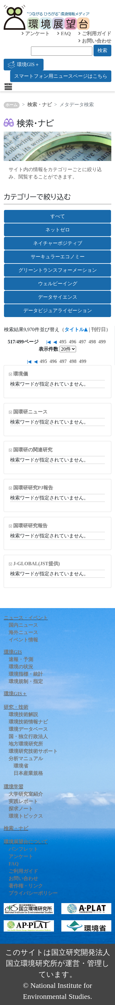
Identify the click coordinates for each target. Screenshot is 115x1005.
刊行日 (98, 329)
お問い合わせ (94, 40)
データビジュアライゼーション (57, 310)
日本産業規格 (28, 773)
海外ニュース (23, 632)
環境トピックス (26, 816)
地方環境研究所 (26, 743)
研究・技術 (16, 707)
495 (63, 341)
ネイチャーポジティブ (57, 243)
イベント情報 (23, 639)
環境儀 (20, 373)
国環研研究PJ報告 (33, 487)
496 (72, 341)
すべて (57, 216)
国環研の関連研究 (32, 449)
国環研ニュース (30, 411)
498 (92, 341)
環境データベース (28, 729)
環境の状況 (21, 666)
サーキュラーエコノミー (58, 256)
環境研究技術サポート (33, 751)
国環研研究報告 (30, 525)
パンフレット (23, 849)
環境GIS (13, 652)
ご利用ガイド (94, 33)
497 (82, 341)
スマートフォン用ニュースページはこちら (60, 76)
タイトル (74, 329)
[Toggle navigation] (8, 86)
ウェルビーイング (57, 283)
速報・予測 (21, 659)
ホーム (11, 105)
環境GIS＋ (24, 64)
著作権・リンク (26, 885)
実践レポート (23, 801)
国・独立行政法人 (28, 736)
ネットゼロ (57, 229)
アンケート (35, 33)
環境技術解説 (23, 714)
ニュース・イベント (26, 617)
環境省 (20, 765)
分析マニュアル (26, 758)
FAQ (64, 33)
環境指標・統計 (26, 674)
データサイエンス (57, 297)
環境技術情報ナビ (28, 721)
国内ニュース (23, 625)
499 (102, 341)
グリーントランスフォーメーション (57, 270)
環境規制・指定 (26, 681)
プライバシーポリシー (33, 893)
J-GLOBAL (36, 563)
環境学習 (13, 786)
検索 (102, 50)
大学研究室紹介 (26, 794)
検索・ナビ (39, 104)
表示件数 (48, 349)
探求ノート (21, 808)
